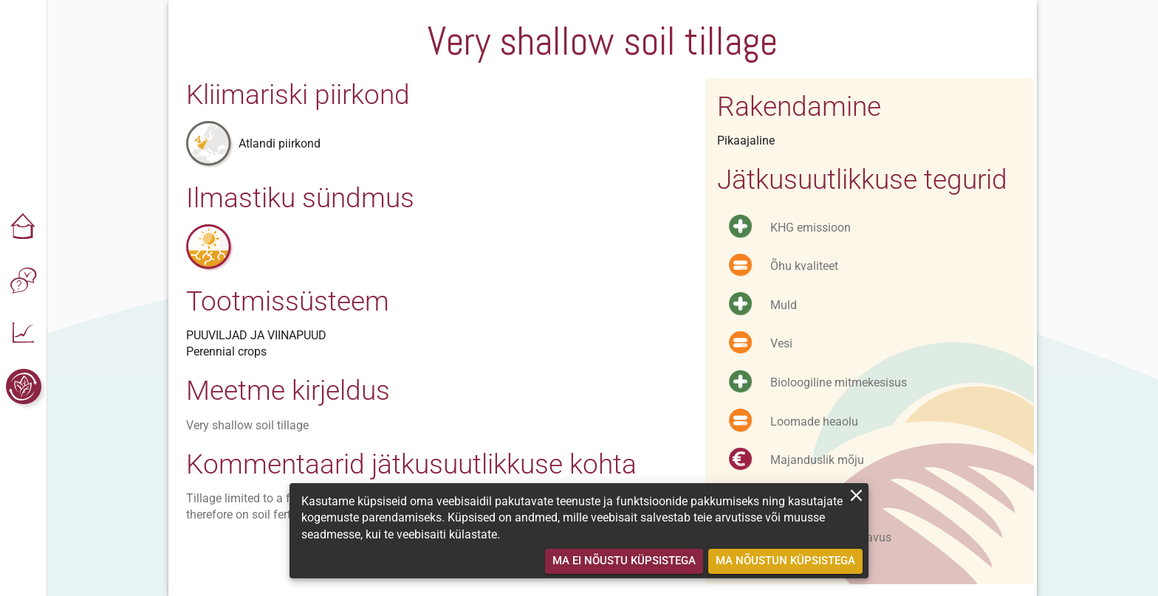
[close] (856, 495)
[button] (23, 227)
